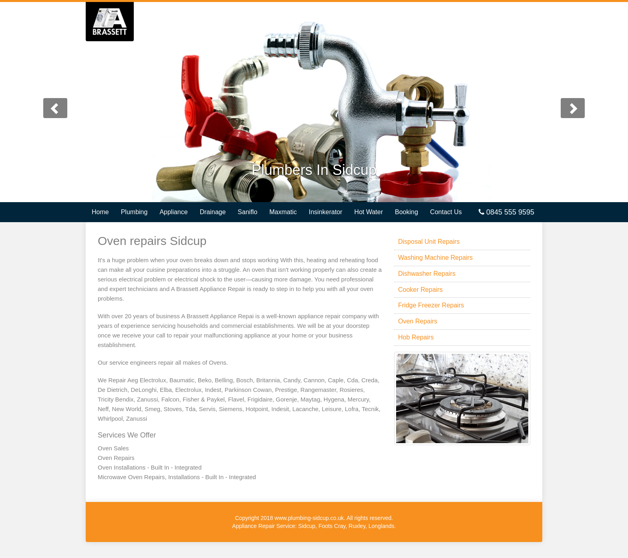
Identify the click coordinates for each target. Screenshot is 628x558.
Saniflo (248, 212)
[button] (47, 102)
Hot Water (368, 212)
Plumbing (134, 212)
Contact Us (446, 212)
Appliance (173, 212)
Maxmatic (283, 212)
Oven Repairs (417, 321)
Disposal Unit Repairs (429, 241)
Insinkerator (325, 212)
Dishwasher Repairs (426, 273)
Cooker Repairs (420, 289)
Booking (406, 212)
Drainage (213, 212)
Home (100, 212)
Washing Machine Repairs (435, 257)
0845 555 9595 (506, 212)
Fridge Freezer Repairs (431, 305)
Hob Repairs (416, 337)
